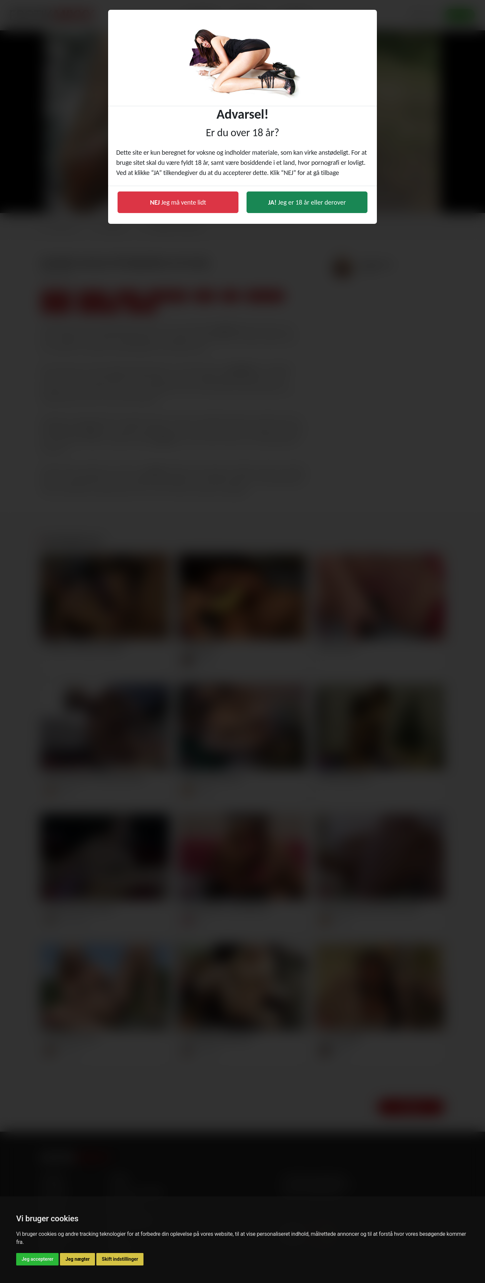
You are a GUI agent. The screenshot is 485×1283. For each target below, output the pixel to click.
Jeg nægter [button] (77, 1259)
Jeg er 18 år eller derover (307, 202)
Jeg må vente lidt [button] (178, 202)
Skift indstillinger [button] (120, 1259)
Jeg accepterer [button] (37, 1259)
